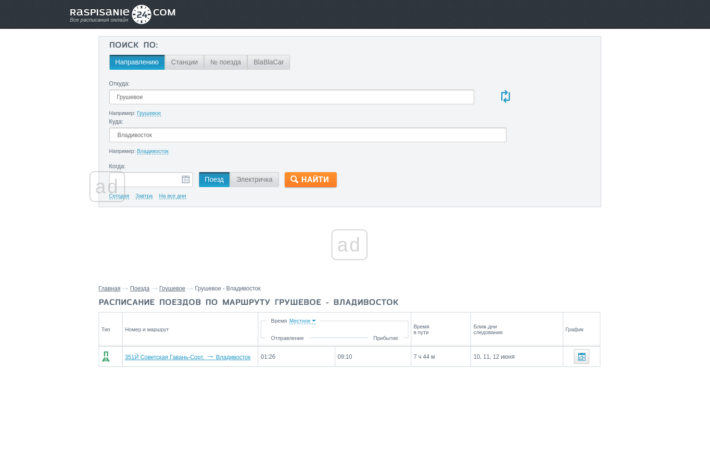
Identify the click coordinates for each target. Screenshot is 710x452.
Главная (169, 251)
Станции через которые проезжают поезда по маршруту (573, 356)
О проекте (402, 423)
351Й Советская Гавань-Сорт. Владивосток (238, 319)
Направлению (193, 62)
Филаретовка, (549, 378)
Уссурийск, (544, 393)
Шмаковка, (589, 378)
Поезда (199, 251)
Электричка (311, 142)
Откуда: (175, 83)
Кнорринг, (623, 378)
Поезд (270, 142)
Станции (241, 62)
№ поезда (282, 62)
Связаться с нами (356, 423)
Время (338, 283)
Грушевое (231, 251)
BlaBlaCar (325, 62)
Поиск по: (189, 45)
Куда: (356, 83)
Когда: (173, 129)
